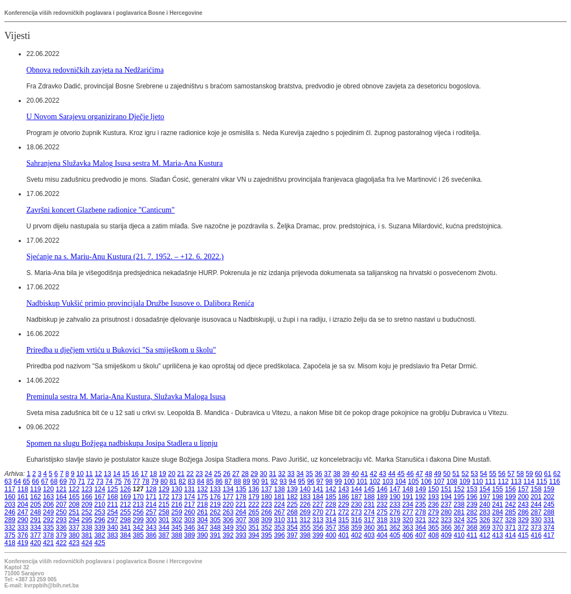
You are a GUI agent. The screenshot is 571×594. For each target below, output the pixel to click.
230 (356, 504)
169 (125, 497)
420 (35, 543)
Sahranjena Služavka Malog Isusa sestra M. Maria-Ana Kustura (124, 163)
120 (48, 489)
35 (309, 474)
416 (535, 535)
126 (125, 489)
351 (253, 527)
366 (446, 527)
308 (253, 520)
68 (54, 481)
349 (227, 527)
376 (22, 535)
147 (394, 489)
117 (9, 489)
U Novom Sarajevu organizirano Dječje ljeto (95, 116)
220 (227, 504)
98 (329, 481)
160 (9, 497)
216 (176, 504)
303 (189, 520)
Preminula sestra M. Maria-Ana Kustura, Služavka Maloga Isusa (126, 396)
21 (180, 474)
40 (355, 474)
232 (382, 504)
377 (35, 535)
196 (472, 497)
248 (35, 512)
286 (523, 512)
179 (253, 497)
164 (61, 497)
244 (535, 504)
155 (497, 489)
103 (387, 481)
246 (9, 512)
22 (189, 474)
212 (125, 504)
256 (138, 512)
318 (382, 520)
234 (407, 504)
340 (112, 527)
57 (510, 474)
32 (281, 474)
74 (109, 481)
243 (523, 504)
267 (279, 512)
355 (305, 527)
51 (456, 474)
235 (420, 504)
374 (549, 527)
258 (164, 512)
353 (279, 527)
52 (465, 474)
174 (189, 497)
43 (382, 474)
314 (330, 520)
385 (138, 535)
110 (477, 481)
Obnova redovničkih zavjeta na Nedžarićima (95, 69)
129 (164, 489)
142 (330, 489)
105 (413, 481)
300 (150, 520)
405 (394, 535)
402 (356, 535)
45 (401, 474)
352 (266, 527)
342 (138, 527)
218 (202, 504)
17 (144, 474)
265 (253, 512)
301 (164, 520)
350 (241, 527)
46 (409, 474)
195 (459, 497)
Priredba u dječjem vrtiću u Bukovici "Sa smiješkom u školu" (121, 349)
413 (497, 535)
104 (400, 481)
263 (227, 512)
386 (150, 535)
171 (150, 497)
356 (317, 527)
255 (125, 512)
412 (484, 535)
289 (9, 520)
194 (446, 497)
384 (125, 535)
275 (382, 512)
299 (138, 520)
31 (272, 474)
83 (191, 481)
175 (202, 497)
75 (117, 481)
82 (182, 481)
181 (279, 497)
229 (343, 504)
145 (369, 489)
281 (459, 512)
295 (86, 520)
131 (189, 489)
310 (279, 520)
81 (173, 481)
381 (86, 535)
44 (391, 474)
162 (35, 497)
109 (464, 481)
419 (22, 543)
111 (490, 481)
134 (227, 489)
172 (164, 497)
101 (361, 481)
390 (202, 535)
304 (202, 520)
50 (446, 474)
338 (86, 527)
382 (99, 535)
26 (226, 474)
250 (61, 512)
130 (176, 489)
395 (266, 535)
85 (209, 481)
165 (74, 497)
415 (523, 535)
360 (369, 527)
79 (154, 481)
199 (510, 497)
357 (330, 527)
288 (549, 512)
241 (497, 504)
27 (235, 474)
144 (356, 489)
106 (426, 481)
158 (535, 489)
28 (245, 474)
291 (35, 520)
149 (420, 489)
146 (382, 489)
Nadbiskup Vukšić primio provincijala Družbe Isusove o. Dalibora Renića (140, 303)
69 (62, 481)
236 (433, 504)
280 (446, 512)
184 (317, 497)
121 (61, 489)
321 (420, 520)
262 (215, 512)
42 (373, 474)
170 (138, 497)
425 (99, 543)
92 (273, 481)
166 (86, 497)
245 (549, 504)
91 (264, 481)
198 (497, 497)
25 (217, 474)
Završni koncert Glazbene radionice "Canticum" (100, 209)
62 (557, 474)
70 (72, 481)
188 (369, 497)
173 (176, 497)
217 (189, 504)
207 (61, 504)
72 (90, 481)
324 (459, 520)
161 (22, 497)
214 (150, 504)
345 (176, 527)
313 (317, 520)
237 (446, 504)
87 (228, 481)
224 (279, 504)
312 (305, 520)
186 (343, 497)
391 (215, 535)
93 (283, 481)
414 (510, 535)
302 (176, 520)
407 (420, 535)
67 (44, 481)
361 (382, 527)
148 (407, 489)
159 (549, 489)
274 (369, 512)
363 (407, 527)
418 (9, 543)
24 (208, 474)
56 (501, 474)
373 (535, 527)
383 (112, 535)
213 (138, 504)
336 (61, 527)
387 (164, 535)
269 (305, 512)
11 (89, 474)
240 (484, 504)
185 (330, 497)
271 (330, 512)
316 (356, 520)
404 (382, 535)
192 (420, 497)
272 (343, 512)
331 (549, 520)
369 (484, 527)
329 (523, 520)
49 (437, 474)
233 (394, 504)
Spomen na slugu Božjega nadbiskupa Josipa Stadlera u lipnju (121, 443)
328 (510, 520)
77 (136, 481)
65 (26, 481)
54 (483, 474)
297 (112, 520)
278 (420, 512)
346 (189, 527)
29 (253, 474)
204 (22, 504)
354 (292, 527)
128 (150, 489)
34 (300, 474)
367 (459, 527)
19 (162, 474)
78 (145, 481)
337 (74, 527)
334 (35, 527)
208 (74, 504)
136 (253, 489)
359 (356, 527)
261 (202, 512)
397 (292, 535)
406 (407, 535)
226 (305, 504)
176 (215, 497)
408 (433, 535)
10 (79, 474)
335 (48, 527)
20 (171, 474)
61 (547, 474)
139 (292, 489)
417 (549, 535)
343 (150, 527)
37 (327, 474)
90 (255, 481)
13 (107, 474)
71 (81, 481)
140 (305, 489)
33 (290, 474)
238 (459, 504)
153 (472, 489)
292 (48, 520)
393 (241, 535)
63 (8, 481)
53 (474, 474)
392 (227, 535)
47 (419, 474)
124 (99, 489)
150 (433, 489)
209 (86, 504)
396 (279, 535)
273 (356, 512)
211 (112, 504)
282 (472, 512)
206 (48, 504)
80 (163, 481)
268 (292, 512)
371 (510, 527)
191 (407, 497)
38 (336, 474)
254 (112, 512)
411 (472, 535)
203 (9, 504)
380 (74, 535)
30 (263, 474)
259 (176, 512)
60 (538, 474)
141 (317, 489)
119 (35, 489)
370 (497, 527)
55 (492, 474)
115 (541, 481)
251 (74, 512)
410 (459, 535)
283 (484, 512)
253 (99, 512)
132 (202, 489)
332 (9, 527)
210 (99, 504)
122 (74, 489)
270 (317, 512)
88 (237, 481)
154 (484, 489)
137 (266, 489)
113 (516, 481)
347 (202, 527)
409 (446, 535)
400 (330, 535)
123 (86, 489)
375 (9, 535)
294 (74, 520)
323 (446, 520)
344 (164, 527)
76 (127, 481)
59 (529, 474)
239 (472, 504)
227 (317, 504)
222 (253, 504)
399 (317, 535)
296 (99, 520)
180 (266, 497)
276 (394, 512)
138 (279, 489)
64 (17, 481)
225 (292, 504)
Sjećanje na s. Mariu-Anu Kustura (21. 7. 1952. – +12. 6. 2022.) (124, 256)
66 (35, 481)
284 (497, 512)
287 (535, 512)
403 (369, 535)
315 (343, 520)
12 (98, 474)
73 (99, 481)
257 (150, 512)
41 (364, 474)
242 (510, 504)
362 (394, 527)
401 (343, 535)
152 (459, 489)
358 (343, 527)
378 (48, 535)
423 (74, 543)
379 (61, 535)
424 (86, 543)
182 (292, 497)
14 (116, 474)
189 (382, 497)
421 (48, 543)
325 (472, 520)
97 (319, 481)
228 (330, 504)
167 (99, 497)
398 (305, 535)
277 (407, 512)
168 (112, 497)
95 (301, 481)
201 (535, 497)
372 (523, 527)
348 (215, 527)
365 (433, 527)
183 (305, 497)
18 (153, 474)
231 (369, 504)
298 (125, 520)
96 (310, 481)
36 (318, 474)
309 (266, 520)
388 (176, 535)
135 (241, 489)
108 (451, 481)
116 (554, 481)
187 (356, 497)
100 (349, 481)
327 (497, 520)
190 (394, 497)
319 (394, 520)
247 (22, 512)
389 (189, 535)
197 (484, 497)
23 (199, 474)
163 (48, 497)
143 (343, 489)
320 (407, 520)
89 (246, 481)
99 (338, 481)
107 (439, 481)
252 (86, 512)
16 (134, 474)
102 (375, 481)
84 (200, 481)
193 (433, 497)
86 (218, 481)
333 (22, 527)
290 (22, 520)
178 (241, 497)
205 (35, 504)
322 (433, 520)
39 (345, 474)
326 (484, 520)
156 (510, 489)
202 (549, 497)
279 (433, 512)
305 (215, 520)
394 (253, 535)
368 (472, 527)
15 (126, 474)
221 (241, 504)
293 (61, 520)
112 (503, 481)
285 (510, 512)
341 (125, 527)
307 (241, 520)
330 (535, 520)
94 (292, 481)
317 (369, 520)
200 (523, 497)
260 (189, 512)
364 (420, 527)
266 (266, 512)
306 (227, 520)
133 (215, 489)
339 (99, 527)
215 (164, 504)
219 (215, 504)
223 (266, 504)
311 (292, 520)
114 (528, 481)
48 (428, 474)
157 (523, 489)
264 (241, 512)
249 (48, 512)
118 (22, 489)
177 (227, 497)
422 (61, 543)
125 (112, 489)
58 (520, 474)
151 (446, 489)
